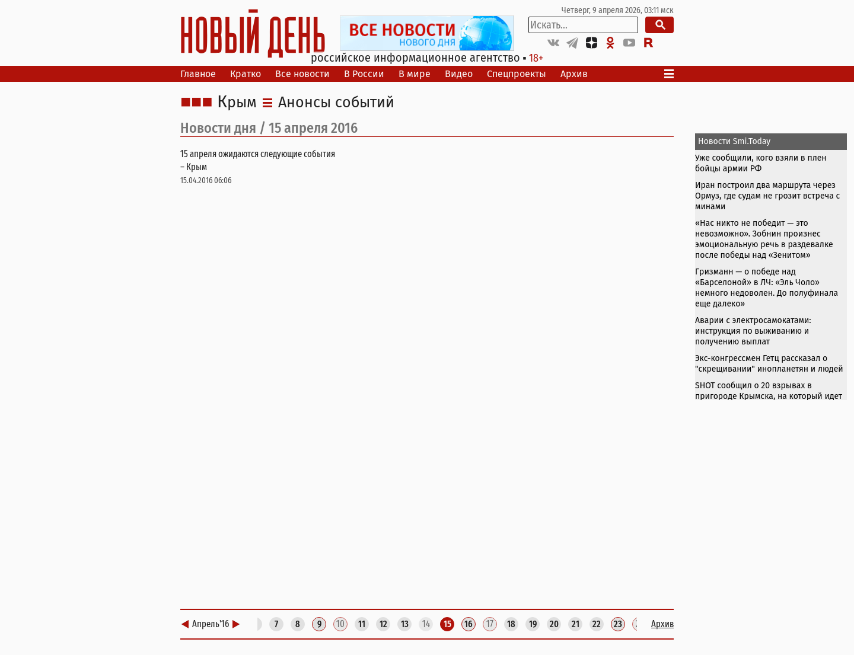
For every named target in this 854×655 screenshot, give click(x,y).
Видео (459, 73)
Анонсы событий (336, 102)
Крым (237, 102)
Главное (198, 73)
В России (364, 73)
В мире (415, 73)
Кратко (245, 73)
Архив (574, 73)
